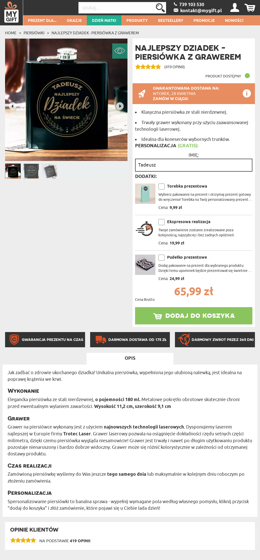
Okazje (74, 20)
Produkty (137, 20)
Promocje (204, 20)
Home (11, 33)
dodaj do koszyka (200, 315)
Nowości (234, 20)
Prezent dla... (42, 20)
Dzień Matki (104, 20)
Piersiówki (34, 33)
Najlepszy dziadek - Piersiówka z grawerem (95, 33)
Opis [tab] (130, 358)
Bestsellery (170, 20)
